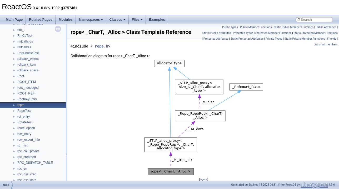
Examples (157, 20)
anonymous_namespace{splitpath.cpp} (44, 116)
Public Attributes (326, 27)
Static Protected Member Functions (315, 33)
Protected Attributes (215, 38)
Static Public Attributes (216, 33)
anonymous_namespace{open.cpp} (42, 105)
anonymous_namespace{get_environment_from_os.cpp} (57, 76)
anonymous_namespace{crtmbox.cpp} (44, 64)
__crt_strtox (25, 36)
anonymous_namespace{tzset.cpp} (42, 134)
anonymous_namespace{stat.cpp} (41, 122)
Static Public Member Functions (294, 27)
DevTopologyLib (28, 180)
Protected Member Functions (273, 33)
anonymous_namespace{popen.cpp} (43, 111)
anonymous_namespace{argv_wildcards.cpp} (49, 53)
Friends (331, 38)
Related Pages (40, 20)
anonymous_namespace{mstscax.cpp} (44, 99)
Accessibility (25, 41)
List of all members (326, 44)
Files (137, 20)
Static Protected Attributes (247, 38)
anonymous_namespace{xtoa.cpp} (41, 145)
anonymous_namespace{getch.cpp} (42, 82)
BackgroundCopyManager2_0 (38, 163)
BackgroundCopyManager (35, 157)
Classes (117, 20)
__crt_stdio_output (30, 30)
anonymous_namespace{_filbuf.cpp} (42, 47)
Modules (66, 20)
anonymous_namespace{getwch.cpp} (43, 88)
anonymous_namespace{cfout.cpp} (42, 59)
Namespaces (91, 20)
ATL (20, 151)
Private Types (274, 38)
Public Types (230, 27)
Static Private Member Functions (305, 38)
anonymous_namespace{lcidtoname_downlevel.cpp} (54, 93)
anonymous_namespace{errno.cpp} (42, 70)
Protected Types (243, 33)
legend (203, 179)
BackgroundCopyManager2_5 (38, 168)
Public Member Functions (256, 27)
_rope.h (100, 46)
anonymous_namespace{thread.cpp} (43, 128)
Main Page (14, 20)
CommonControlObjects (34, 174)
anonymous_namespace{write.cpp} (42, 139)
